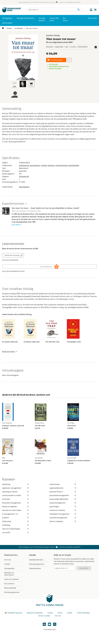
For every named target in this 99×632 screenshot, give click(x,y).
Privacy (59, 613)
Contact (7, 564)
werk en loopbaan (63, 521)
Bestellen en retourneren (9, 574)
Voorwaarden (9, 568)
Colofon (50, 613)
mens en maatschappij (15, 529)
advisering (15, 484)
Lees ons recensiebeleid (10, 260)
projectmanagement (63, 503)
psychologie (63, 507)
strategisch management (63, 514)
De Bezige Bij (24, 177)
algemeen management (15, 488)
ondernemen (63, 484)
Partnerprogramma (11, 592)
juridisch (15, 518)
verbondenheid (61, 165)
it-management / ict (15, 514)
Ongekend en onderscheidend (78, 461)
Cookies (69, 613)
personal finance (63, 492)
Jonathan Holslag (53, 35)
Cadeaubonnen (35, 568)
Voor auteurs (9, 584)
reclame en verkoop (63, 510)
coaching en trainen (15, 492)
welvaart (51, 165)
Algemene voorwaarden (35, 613)
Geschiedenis (19, 28)
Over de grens (7, 461)
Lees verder (16, 225)
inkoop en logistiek (15, 507)
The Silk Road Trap (52, 342)
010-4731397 (92, 18)
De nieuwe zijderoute (10, 342)
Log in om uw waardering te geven (13, 271)
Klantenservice (11, 555)
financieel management (15, 503)
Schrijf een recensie (12, 255)
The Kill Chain (40, 426)
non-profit (15, 533)
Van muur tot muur (32, 28)
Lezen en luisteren (11, 579)
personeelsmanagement (63, 495)
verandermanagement (63, 518)
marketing (15, 525)
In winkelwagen (56, 60)
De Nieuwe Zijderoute (32, 342)
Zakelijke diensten (36, 560)
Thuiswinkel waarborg (14, 613)
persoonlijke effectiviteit (63, 499)
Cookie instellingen (83, 613)
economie (15, 499)
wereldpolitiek (73, 165)
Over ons (7, 560)
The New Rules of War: (43, 461)
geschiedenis (35, 165)
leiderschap (15, 521)
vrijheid (44, 165)
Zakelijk (32, 555)
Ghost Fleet (71, 426)
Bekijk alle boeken (8, 352)
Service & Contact (44, 616)
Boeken (9, 28)
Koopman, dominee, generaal (13, 426)
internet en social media (15, 510)
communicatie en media (15, 495)
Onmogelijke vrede (74, 342)
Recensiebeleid (10, 588)
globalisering (24, 165)
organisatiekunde (63, 488)
